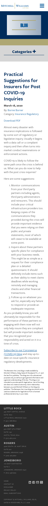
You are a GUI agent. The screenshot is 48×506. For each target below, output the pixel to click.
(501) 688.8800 (11, 421)
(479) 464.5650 (11, 455)
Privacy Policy (10, 490)
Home (6, 481)
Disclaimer (8, 487)
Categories (24, 51)
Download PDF (12, 120)
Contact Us (9, 484)
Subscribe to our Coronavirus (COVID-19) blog (20, 352)
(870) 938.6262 (11, 473)
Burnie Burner (15, 110)
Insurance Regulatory (27, 114)
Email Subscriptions (12, 493)
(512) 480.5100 (11, 438)
